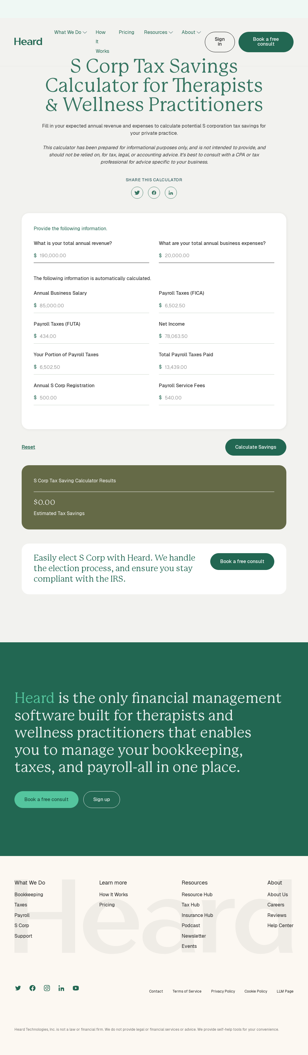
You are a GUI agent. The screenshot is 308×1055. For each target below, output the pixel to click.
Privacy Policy (223, 991)
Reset (28, 447)
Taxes (20, 905)
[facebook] (154, 193)
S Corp (21, 925)
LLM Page (285, 991)
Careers (275, 905)
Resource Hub (197, 894)
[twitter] (137, 193)
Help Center (280, 925)
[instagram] (47, 987)
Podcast (191, 925)
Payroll (21, 915)
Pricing (126, 32)
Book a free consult (266, 41)
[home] (28, 42)
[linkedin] (171, 193)
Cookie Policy (256, 991)
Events (189, 946)
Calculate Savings (255, 447)
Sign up (101, 799)
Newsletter (194, 936)
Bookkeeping (28, 894)
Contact (156, 991)
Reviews (276, 915)
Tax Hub (191, 905)
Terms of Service (187, 991)
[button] (70, 32)
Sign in (220, 41)
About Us (277, 894)
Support (23, 936)
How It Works (102, 41)
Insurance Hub (197, 915)
